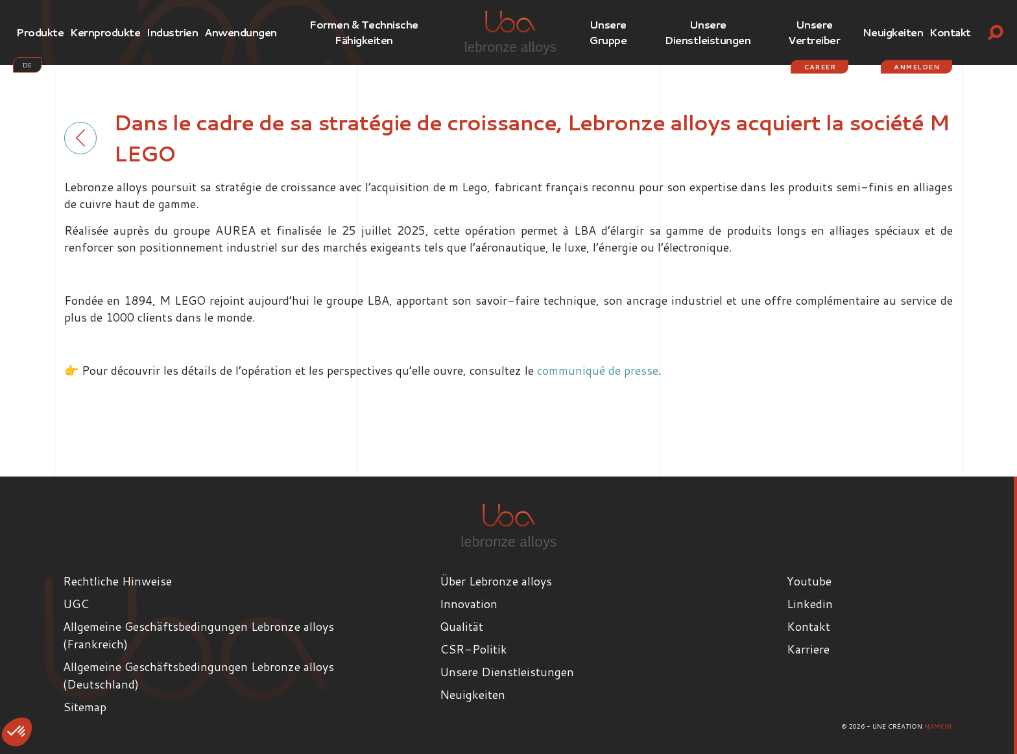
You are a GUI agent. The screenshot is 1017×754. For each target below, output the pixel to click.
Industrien (172, 32)
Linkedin (810, 603)
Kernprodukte (105, 32)
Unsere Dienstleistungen (707, 32)
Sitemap (84, 706)
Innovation (468, 603)
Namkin (937, 726)
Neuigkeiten (893, 32)
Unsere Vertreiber (814, 32)
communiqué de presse (597, 370)
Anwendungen (240, 32)
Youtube (809, 580)
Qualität (461, 626)
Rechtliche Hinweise (117, 580)
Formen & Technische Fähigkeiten (363, 32)
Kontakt (950, 32)
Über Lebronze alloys (496, 580)
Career (819, 66)
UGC (76, 603)
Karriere (808, 649)
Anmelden (916, 66)
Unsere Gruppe (608, 32)
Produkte (40, 32)
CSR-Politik (473, 649)
